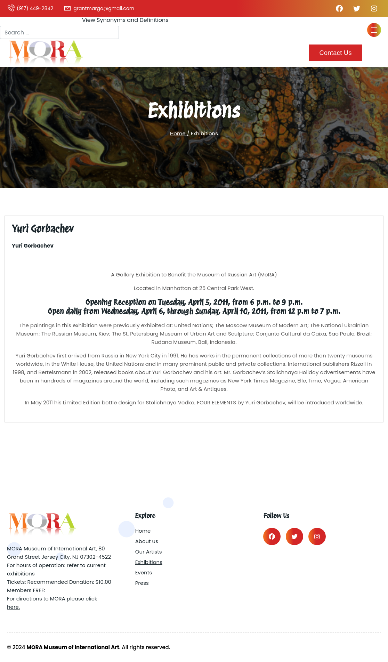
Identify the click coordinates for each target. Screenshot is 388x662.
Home (143, 530)
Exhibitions (148, 562)
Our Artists (148, 551)
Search (9, 19)
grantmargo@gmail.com (99, 8)
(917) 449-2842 (30, 8)
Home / (179, 133)
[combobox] (59, 32)
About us (146, 541)
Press (142, 583)
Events (143, 572)
